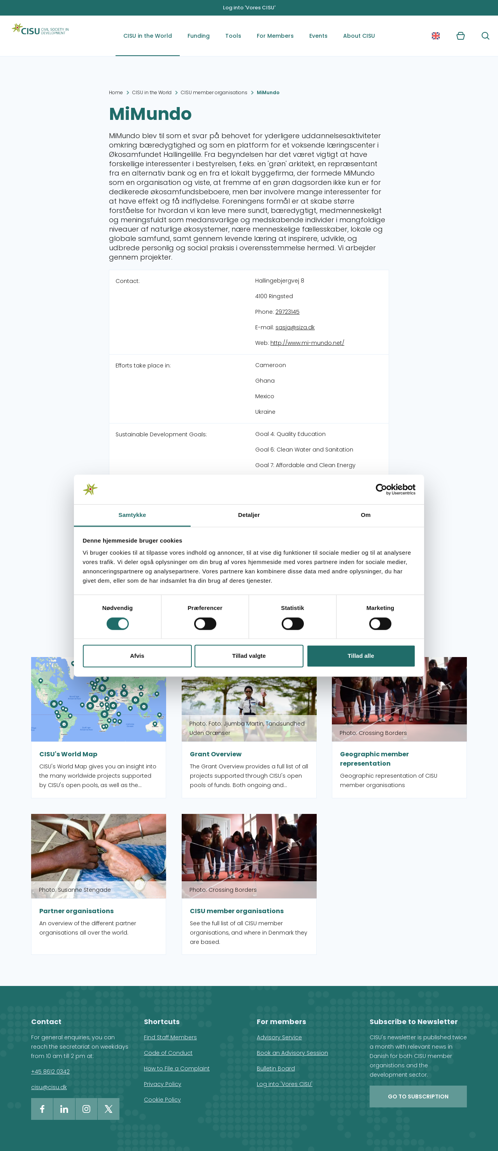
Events (318, 36)
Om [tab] (365, 515)
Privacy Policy (162, 1084)
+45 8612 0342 (50, 1071)
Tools (233, 36)
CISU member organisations (214, 92)
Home (116, 92)
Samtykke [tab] (132, 515)
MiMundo (268, 92)
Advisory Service (279, 1037)
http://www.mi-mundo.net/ (307, 343)
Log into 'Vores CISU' (249, 7)
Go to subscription (418, 1096)
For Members (275, 36)
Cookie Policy (162, 1100)
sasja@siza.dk (295, 327)
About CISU (359, 36)
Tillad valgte (249, 656)
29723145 (287, 312)
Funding (199, 36)
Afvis (137, 656)
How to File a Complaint (177, 1068)
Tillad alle (360, 656)
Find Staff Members (170, 1037)
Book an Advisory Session (292, 1053)
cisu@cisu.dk (49, 1087)
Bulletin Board (276, 1068)
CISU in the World (147, 36)
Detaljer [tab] (249, 515)
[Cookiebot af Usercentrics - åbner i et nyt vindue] (381, 489)
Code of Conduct (168, 1053)
